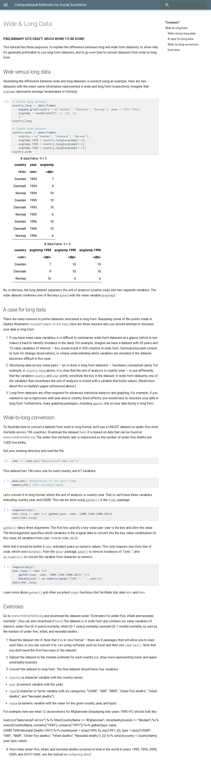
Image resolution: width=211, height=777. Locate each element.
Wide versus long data (182, 33)
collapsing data (79, 754)
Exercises (174, 50)
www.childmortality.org (19, 437)
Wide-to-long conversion (183, 44)
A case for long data (180, 39)
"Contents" (172, 22)
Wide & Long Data (176, 28)
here (83, 432)
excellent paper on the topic (49, 324)
